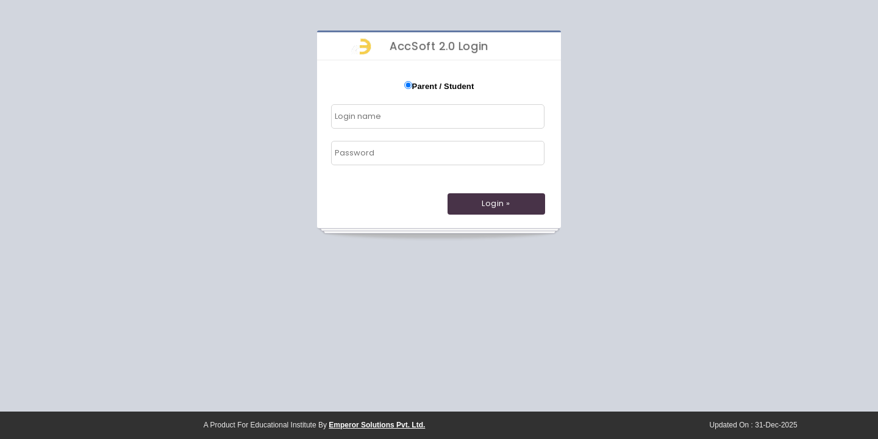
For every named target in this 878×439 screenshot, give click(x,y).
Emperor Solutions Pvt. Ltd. (377, 425)
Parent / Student (443, 86)
